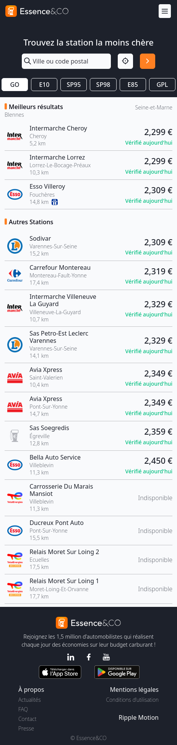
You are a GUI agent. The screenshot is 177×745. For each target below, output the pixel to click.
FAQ (23, 709)
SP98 (103, 84)
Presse (26, 728)
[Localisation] (125, 61)
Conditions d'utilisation (132, 699)
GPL (162, 84)
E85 (133, 84)
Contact (27, 718)
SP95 (74, 84)
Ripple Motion (139, 717)
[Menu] (165, 11)
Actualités (29, 699)
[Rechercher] (147, 61)
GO (14, 84)
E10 (44, 84)
